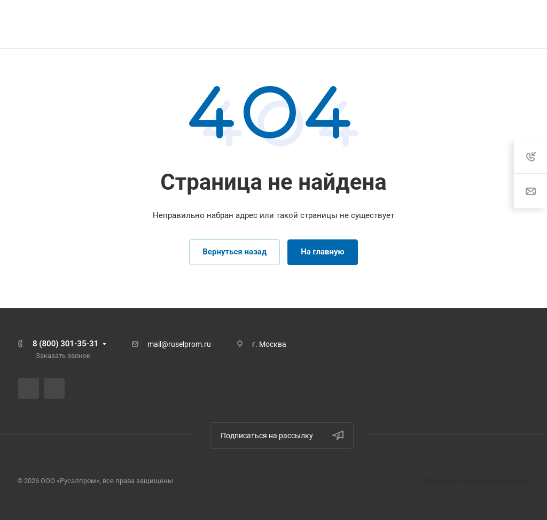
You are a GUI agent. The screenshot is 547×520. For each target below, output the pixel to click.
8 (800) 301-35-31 (65, 343)
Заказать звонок (63, 356)
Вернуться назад (234, 252)
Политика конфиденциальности (477, 481)
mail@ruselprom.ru (179, 344)
